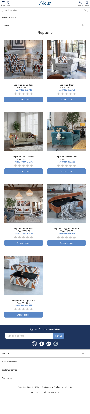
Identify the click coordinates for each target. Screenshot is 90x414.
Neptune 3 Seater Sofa (23, 156)
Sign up (58, 336)
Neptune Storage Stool (23, 300)
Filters (6, 25)
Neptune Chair (67, 85)
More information (9, 361)
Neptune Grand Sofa (23, 228)
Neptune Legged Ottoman (66, 228)
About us (6, 353)
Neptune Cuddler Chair (66, 156)
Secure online (8, 378)
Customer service (9, 370)
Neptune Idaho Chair (23, 85)
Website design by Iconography (45, 392)
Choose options (23, 99)
